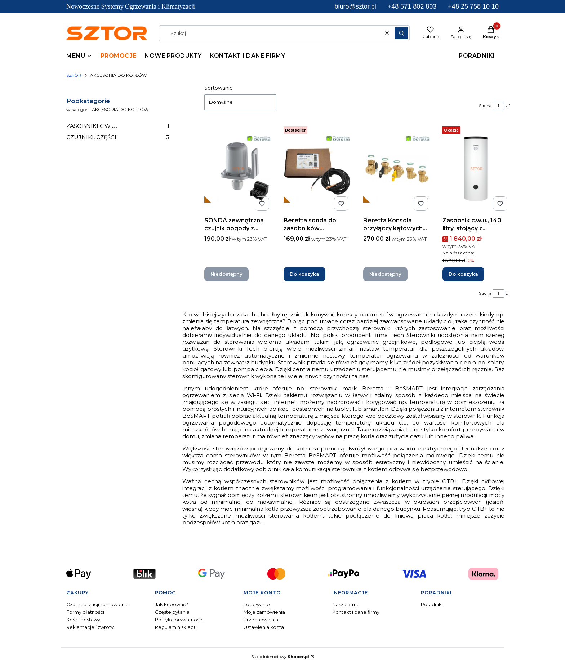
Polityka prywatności (179, 619)
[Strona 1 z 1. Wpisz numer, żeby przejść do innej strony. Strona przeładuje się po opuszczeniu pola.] (498, 106)
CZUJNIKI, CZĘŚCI (117, 137)
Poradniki (432, 604)
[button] (401, 33)
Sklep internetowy (280, 656)
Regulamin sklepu (176, 627)
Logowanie (257, 604)
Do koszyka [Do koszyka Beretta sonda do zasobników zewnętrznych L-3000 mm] (304, 274)
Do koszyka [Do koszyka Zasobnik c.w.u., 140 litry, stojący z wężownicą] (463, 274)
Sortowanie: (219, 88)
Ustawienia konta (264, 627)
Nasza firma (346, 604)
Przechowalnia (261, 619)
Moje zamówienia (264, 612)
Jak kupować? (171, 604)
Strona (485, 105)
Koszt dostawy (83, 619)
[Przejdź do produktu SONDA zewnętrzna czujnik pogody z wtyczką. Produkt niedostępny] (238, 169)
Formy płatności (85, 612)
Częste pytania (172, 612)
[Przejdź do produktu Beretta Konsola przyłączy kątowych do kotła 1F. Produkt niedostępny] (397, 169)
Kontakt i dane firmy (355, 612)
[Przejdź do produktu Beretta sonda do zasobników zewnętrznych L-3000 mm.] (317, 169)
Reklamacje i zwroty (90, 627)
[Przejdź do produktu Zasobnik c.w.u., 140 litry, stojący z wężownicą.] (476, 169)
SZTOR (73, 75)
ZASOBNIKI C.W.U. (117, 126)
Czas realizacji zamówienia (97, 604)
